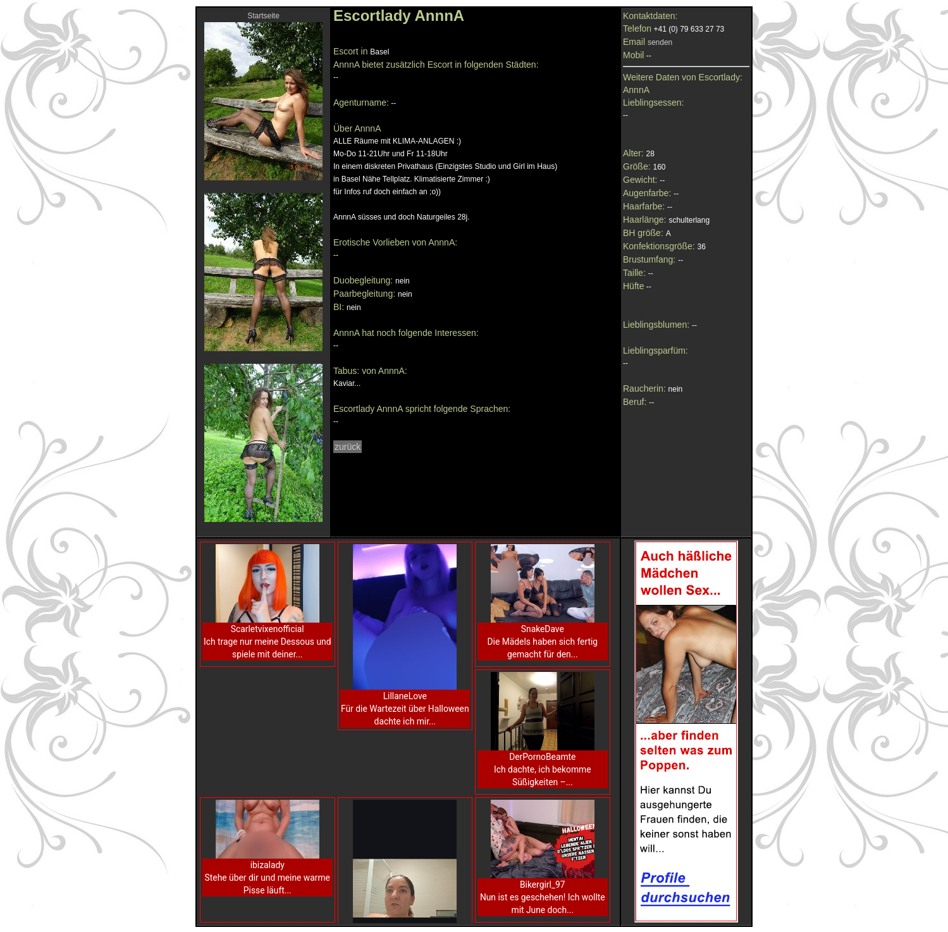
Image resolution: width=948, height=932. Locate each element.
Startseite (263, 15)
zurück (347, 447)
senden (660, 42)
